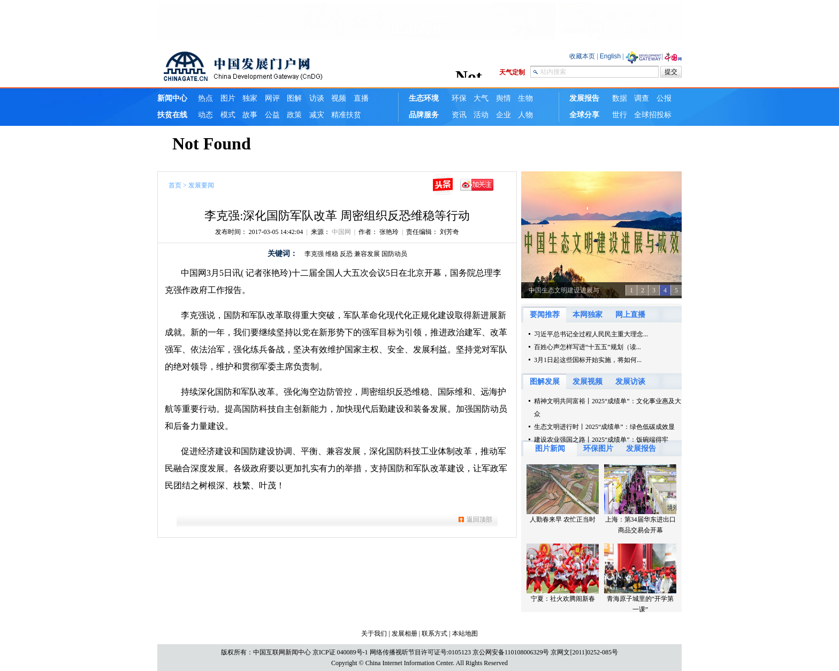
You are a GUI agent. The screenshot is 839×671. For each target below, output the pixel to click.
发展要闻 (201, 185)
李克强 (314, 254)
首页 (175, 185)
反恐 (346, 254)
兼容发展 (367, 254)
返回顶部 (479, 519)
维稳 (331, 254)
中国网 (341, 232)
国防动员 (394, 254)
